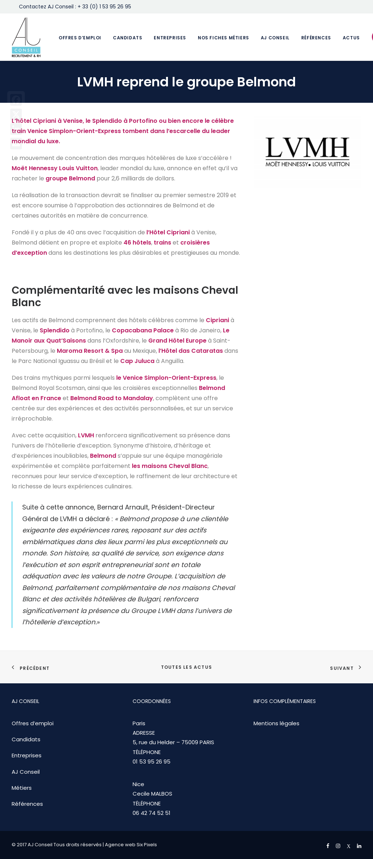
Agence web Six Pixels (131, 844)
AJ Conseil (275, 38)
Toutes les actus (186, 667)
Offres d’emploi (80, 38)
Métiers (22, 788)
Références (316, 38)
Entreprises (170, 38)
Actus (351, 38)
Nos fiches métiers (223, 38)
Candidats (127, 38)
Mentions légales (276, 723)
